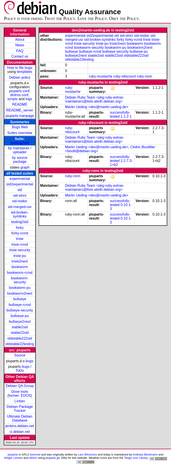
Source (19, 355)
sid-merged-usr (20, 207)
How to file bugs (19, 68)
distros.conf (19, 95)
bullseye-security (19, 310)
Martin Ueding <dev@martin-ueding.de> (96, 107)
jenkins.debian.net (19, 426)
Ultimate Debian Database (19, 418)
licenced (35, 454)
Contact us (19, 56)
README (19, 104)
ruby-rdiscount (124, 76)
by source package (19, 159)
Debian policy (19, 77)
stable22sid (20, 333)
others (33, 457)
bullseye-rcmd (20, 305)
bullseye (19, 299)
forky (20, 228)
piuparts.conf (19, 91)
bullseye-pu (20, 316)
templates (24, 72)
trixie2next (20, 261)
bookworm (20, 267)
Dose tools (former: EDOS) (19, 393)
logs (29, 99)
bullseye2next (20, 321)
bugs (30, 361)
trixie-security (19, 250)
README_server (19, 110)
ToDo (20, 370)
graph (25, 167)
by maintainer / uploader (19, 150)
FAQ (19, 51)
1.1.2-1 (126, 116)
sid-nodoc (19, 201)
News (19, 45)
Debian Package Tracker (20, 409)
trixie (20, 239)
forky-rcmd (19, 233)
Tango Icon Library (136, 457)
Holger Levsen (13, 457)
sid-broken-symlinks (20, 214)
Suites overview (19, 133)
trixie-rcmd (19, 244)
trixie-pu (19, 256)
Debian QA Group (20, 386)
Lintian (19, 401)
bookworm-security (19, 280)
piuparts (13, 454)
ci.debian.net (20, 432)
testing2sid (19, 143)
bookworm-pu (19, 288)
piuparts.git (53, 457)
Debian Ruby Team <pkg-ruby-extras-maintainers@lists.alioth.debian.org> (94, 99)
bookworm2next (19, 293)
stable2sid (20, 327)
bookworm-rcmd (19, 272)
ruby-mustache (100, 76)
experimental (20, 179)
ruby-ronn (144, 76)
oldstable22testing (19, 344)
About (19, 39)
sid (20, 190)
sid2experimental (19, 184)
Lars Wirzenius (87, 454)
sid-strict (19, 195)
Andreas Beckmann (145, 454)
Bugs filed (20, 127)
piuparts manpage (20, 116)
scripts (12, 99)
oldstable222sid (19, 338)
